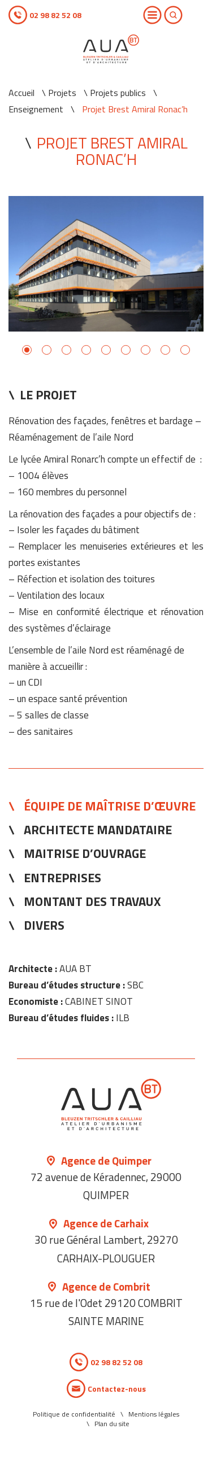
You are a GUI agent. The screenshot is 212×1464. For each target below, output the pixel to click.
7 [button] (145, 350)
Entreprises (62, 877)
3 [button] (66, 350)
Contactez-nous (117, 1389)
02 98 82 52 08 (55, 15)
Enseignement (35, 109)
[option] (106, 263)
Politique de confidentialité (74, 1414)
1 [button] (27, 350)
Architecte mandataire (98, 829)
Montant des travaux (92, 901)
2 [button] (46, 350)
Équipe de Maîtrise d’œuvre (110, 806)
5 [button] (106, 350)
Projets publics (118, 92)
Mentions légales (153, 1414)
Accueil (21, 92)
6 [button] (126, 350)
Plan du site (111, 1423)
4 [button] (86, 350)
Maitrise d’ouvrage (85, 853)
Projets (62, 92)
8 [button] (165, 350)
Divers (44, 925)
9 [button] (185, 350)
